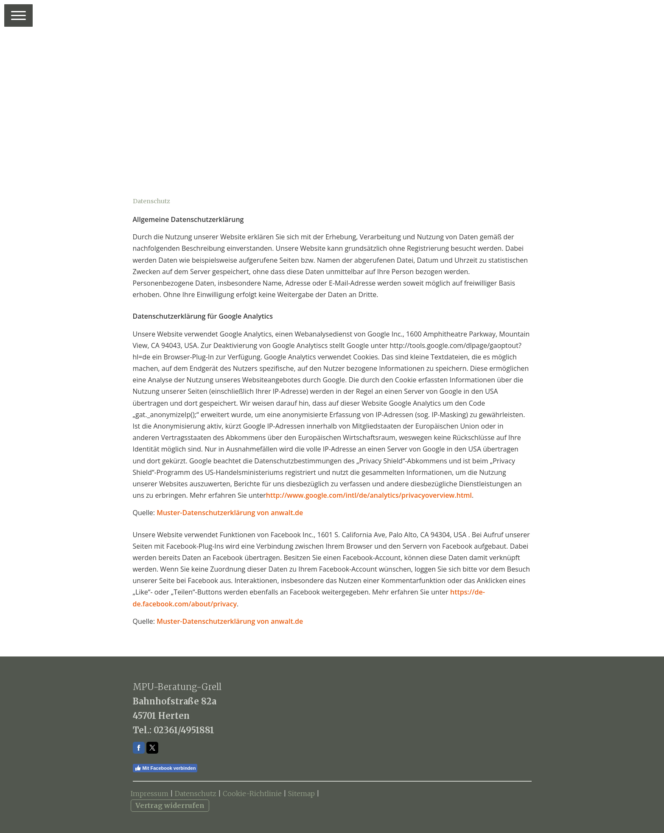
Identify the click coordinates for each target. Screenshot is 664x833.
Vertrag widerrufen (170, 805)
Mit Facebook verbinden (165, 768)
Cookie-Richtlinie (252, 793)
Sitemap (301, 793)
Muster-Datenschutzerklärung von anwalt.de (230, 512)
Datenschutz (195, 793)
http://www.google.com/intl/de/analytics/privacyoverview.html (369, 495)
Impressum (149, 793)
